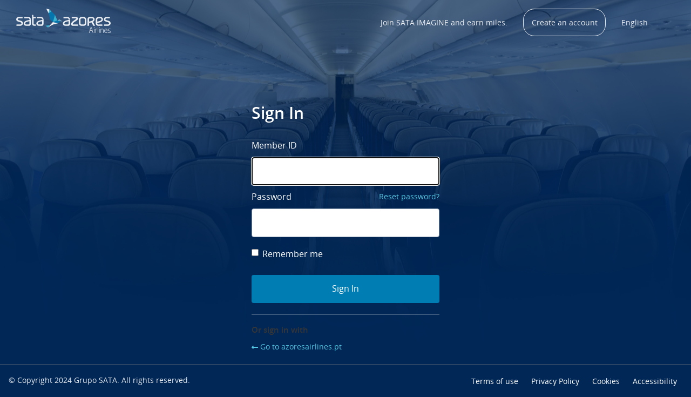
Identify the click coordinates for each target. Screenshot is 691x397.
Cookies (606, 381)
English (634, 22)
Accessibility (655, 381)
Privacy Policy (555, 381)
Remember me (287, 254)
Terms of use (494, 381)
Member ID (274, 145)
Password (272, 197)
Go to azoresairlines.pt (301, 346)
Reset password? (409, 196)
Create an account (565, 22)
